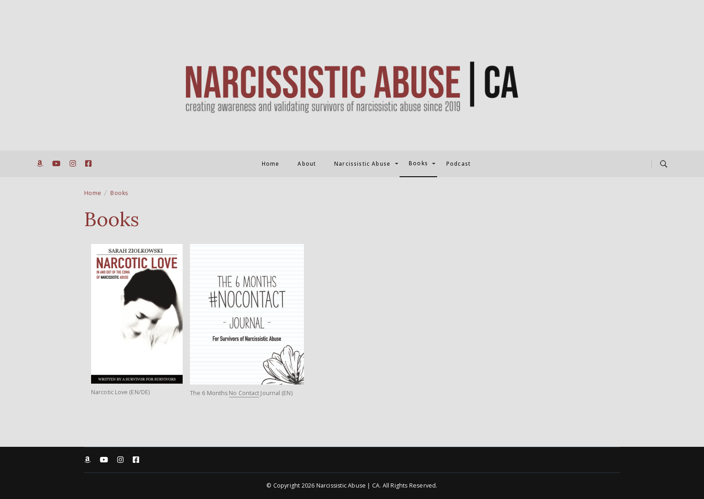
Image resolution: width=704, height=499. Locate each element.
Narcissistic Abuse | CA (348, 485)
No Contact (244, 393)
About (307, 164)
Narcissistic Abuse (362, 164)
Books (418, 163)
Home (271, 164)
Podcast (458, 164)
